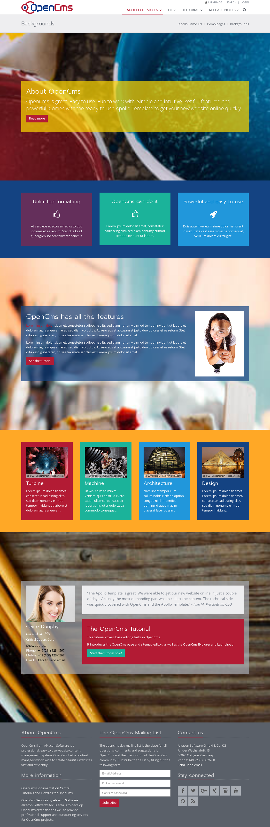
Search (231, 2)
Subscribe (109, 802)
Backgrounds (239, 24)
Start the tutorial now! (106, 653)
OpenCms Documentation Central (45, 788)
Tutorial (190, 10)
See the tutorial (40, 361)
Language (215, 2)
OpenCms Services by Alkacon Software (49, 800)
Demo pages (216, 24)
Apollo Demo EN (142, 10)
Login (245, 2)
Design (210, 483)
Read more (37, 118)
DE (170, 10)
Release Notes (222, 10)
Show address (36, 645)
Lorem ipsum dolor (40, 325)
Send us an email (190, 765)
